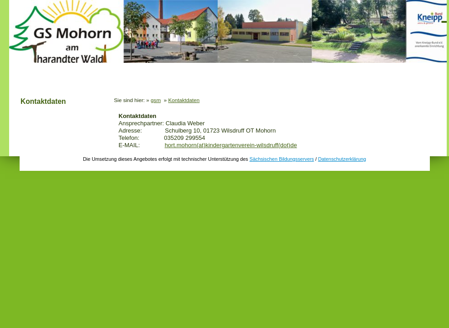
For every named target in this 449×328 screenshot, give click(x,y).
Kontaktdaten (43, 101)
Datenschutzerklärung (342, 159)
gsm (156, 100)
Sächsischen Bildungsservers (281, 159)
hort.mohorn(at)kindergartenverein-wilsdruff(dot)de (231, 145)
